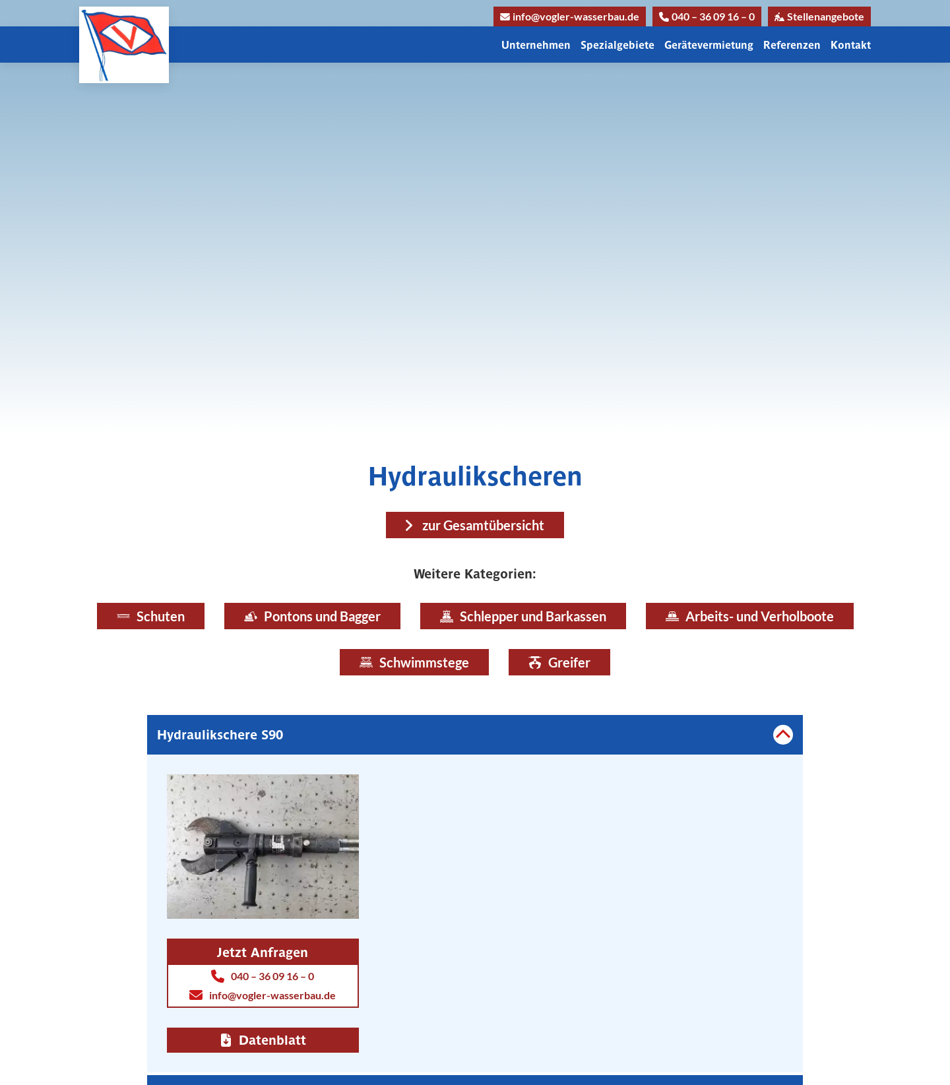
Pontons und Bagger (312, 616)
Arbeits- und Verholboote (750, 616)
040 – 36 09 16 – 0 (707, 16)
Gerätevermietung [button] (708, 45)
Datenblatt (262, 1039)
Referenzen (792, 45)
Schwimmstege (414, 662)
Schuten (151, 616)
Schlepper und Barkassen (523, 616)
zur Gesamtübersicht (483, 525)
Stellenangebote (819, 16)
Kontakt (851, 45)
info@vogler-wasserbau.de (569, 16)
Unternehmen (536, 45)
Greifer (559, 662)
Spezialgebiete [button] (617, 45)
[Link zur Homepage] (124, 45)
